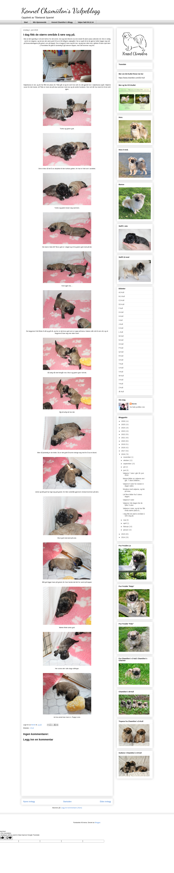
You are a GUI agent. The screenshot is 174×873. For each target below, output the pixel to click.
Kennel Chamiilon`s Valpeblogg (60, 10)
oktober (126, 460)
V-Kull (121, 372)
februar (126, 527)
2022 (123, 434)
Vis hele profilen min (137, 407)
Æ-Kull (121, 392)
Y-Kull (121, 384)
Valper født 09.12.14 (86, 22)
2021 (123, 438)
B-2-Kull (122, 296)
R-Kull (121, 356)
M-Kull (121, 336)
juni (124, 470)
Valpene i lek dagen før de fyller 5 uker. (132, 504)
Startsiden (67, 802)
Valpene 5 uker (128, 500)
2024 (123, 428)
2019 (123, 444)
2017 (123, 451)
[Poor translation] (9, 838)
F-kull (121, 308)
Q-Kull (121, 352)
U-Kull (121, 368)
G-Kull (121, 312)
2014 (123, 537)
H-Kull (121, 316)
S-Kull (121, 360)
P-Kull (121, 348)
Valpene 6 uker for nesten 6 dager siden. (133, 485)
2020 (123, 441)
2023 (123, 431)
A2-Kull (121, 292)
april (125, 523)
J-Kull (32, 728)
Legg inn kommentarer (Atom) (71, 808)
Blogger (97, 822)
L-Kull (121, 332)
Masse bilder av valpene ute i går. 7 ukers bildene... (134, 480)
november (127, 457)
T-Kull (121, 364)
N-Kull (121, 340)
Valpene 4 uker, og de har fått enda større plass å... (134, 509)
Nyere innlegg (29, 802)
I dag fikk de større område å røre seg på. (134, 515)
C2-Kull (121, 300)
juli (124, 467)
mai (124, 520)
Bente (134, 404)
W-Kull (121, 376)
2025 (123, 424)
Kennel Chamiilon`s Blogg (61, 22)
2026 (123, 421)
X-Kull (121, 380)
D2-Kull (121, 304)
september (127, 464)
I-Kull (121, 320)
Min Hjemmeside (39, 22)
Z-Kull (121, 388)
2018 (123, 448)
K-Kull (121, 328)
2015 (123, 534)
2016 (123, 454)
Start (26, 22)
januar (125, 530)
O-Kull (121, 344)
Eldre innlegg (105, 802)
